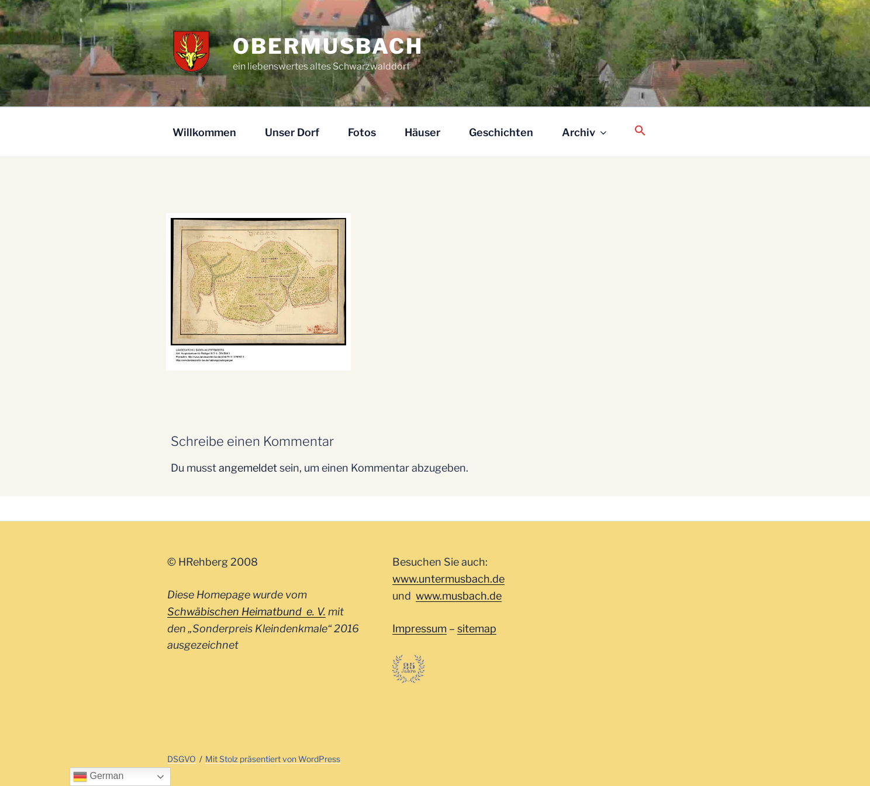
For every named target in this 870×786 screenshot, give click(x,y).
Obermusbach (328, 46)
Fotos (362, 132)
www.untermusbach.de (448, 579)
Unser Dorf (292, 132)
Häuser (422, 132)
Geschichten (501, 132)
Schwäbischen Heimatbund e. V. (246, 611)
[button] (640, 131)
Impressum (419, 628)
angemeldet (248, 468)
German (98, 777)
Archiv (585, 132)
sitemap (476, 628)
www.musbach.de (459, 596)
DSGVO (181, 759)
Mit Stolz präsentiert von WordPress (272, 759)
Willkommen (204, 132)
